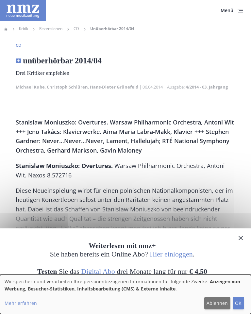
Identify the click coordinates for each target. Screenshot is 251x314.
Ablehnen (217, 303)
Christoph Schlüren (67, 87)
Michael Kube (30, 87)
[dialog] (125, 294)
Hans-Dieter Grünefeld (114, 87)
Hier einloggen (171, 254)
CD (76, 28)
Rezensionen (50, 28)
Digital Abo (98, 271)
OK (238, 303)
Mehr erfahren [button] (21, 303)
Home (6, 29)
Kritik (23, 28)
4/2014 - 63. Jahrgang (207, 87)
